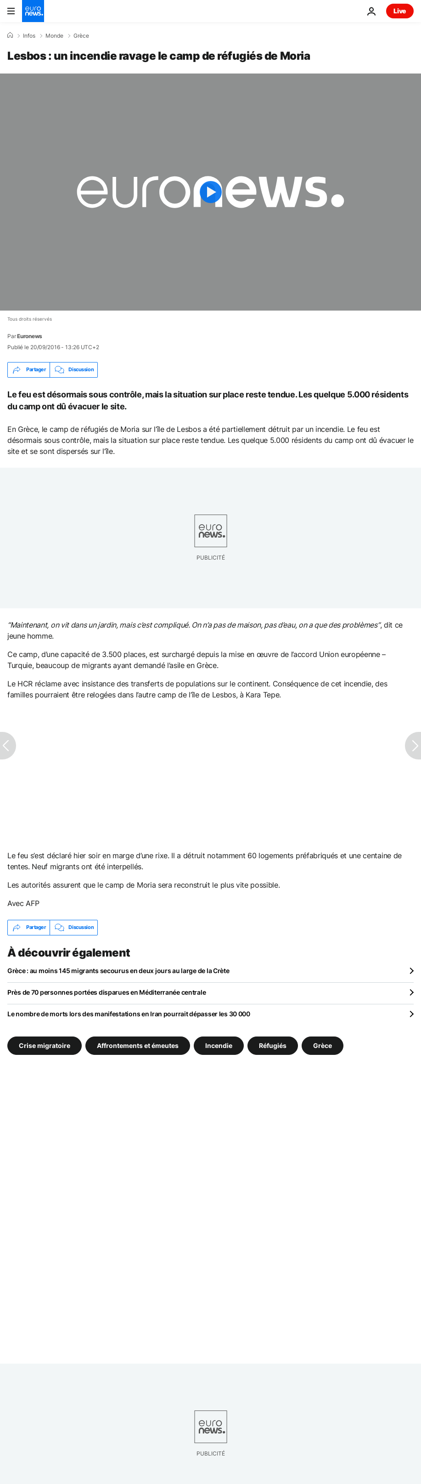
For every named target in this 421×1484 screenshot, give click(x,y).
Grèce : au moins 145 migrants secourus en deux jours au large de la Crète (118, 970)
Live (399, 11)
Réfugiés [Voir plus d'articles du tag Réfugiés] (272, 1045)
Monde (54, 36)
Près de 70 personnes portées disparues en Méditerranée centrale (106, 992)
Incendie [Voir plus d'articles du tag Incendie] (218, 1045)
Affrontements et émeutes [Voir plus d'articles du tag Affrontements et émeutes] (138, 1045)
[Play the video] (210, 192)
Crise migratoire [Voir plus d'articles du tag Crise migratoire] (44, 1045)
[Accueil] (10, 35)
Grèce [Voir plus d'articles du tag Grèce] (322, 1045)
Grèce (81, 36)
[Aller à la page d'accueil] (33, 11)
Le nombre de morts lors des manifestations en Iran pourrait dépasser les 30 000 (128, 1014)
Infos (29, 36)
